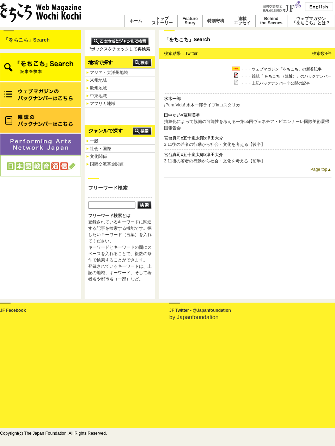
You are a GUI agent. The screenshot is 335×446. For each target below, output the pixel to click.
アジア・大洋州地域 (109, 72)
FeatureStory (189, 20)
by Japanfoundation (194, 317)
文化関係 (98, 156)
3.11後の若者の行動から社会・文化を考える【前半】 (214, 161)
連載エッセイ (242, 20)
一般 (94, 140)
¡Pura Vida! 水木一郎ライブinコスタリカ (202, 105)
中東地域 (98, 95)
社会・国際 (100, 148)
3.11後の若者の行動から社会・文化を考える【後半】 (214, 144)
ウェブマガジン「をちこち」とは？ (311, 20)
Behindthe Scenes (271, 20)
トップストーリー (162, 20)
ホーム (135, 20)
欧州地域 (98, 88)
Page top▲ (320, 169)
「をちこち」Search (27, 40)
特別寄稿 (215, 20)
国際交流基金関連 (107, 164)
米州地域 (98, 80)
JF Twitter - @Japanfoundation (200, 310)
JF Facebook (13, 310)
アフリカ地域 (102, 103)
